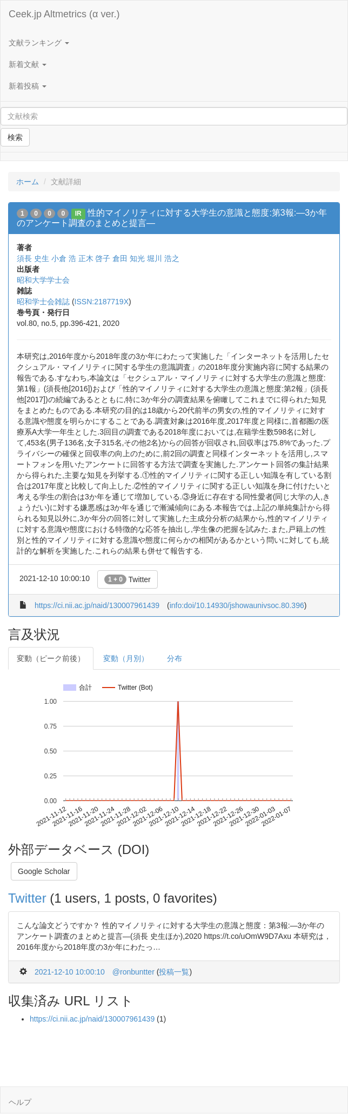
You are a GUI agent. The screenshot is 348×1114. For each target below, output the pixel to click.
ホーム (27, 181)
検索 (15, 137)
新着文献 (27, 64)
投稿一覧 (174, 972)
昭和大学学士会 (43, 280)
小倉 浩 (63, 258)
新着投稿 (27, 86)
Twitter (127, 579)
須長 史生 (33, 258)
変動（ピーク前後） (51, 658)
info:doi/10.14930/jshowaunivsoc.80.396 (237, 605)
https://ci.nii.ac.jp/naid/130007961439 (97, 605)
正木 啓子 (94, 258)
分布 (174, 658)
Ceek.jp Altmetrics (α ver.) (64, 14)
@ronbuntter (133, 972)
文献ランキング (39, 42)
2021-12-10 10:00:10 (70, 972)
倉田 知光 (128, 258)
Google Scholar (44, 871)
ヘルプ (20, 1102)
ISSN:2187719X (102, 301)
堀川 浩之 (163, 258)
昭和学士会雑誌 (43, 301)
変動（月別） (126, 658)
